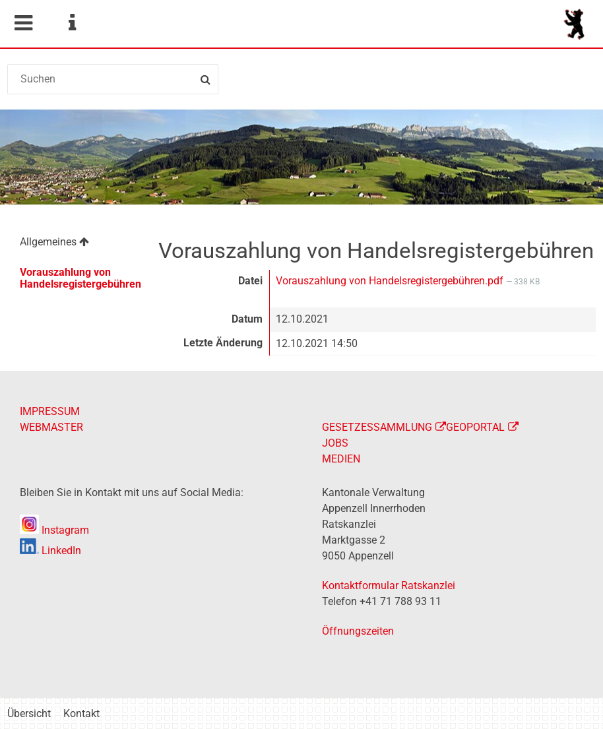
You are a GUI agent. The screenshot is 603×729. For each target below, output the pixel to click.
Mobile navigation (23, 23)
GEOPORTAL (475, 427)
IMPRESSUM (50, 411)
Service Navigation (72, 23)
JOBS (335, 443)
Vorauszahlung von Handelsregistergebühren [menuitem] (80, 278)
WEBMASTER (51, 427)
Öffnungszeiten (358, 631)
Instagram (54, 530)
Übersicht (29, 713)
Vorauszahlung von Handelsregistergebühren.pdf (391, 280)
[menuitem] (75, 244)
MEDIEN (341, 459)
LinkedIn (50, 550)
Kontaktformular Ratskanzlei (388, 585)
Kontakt (81, 713)
